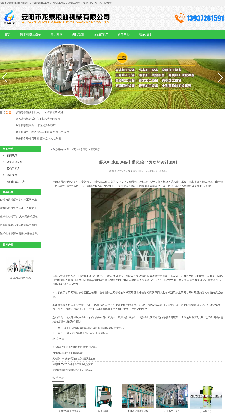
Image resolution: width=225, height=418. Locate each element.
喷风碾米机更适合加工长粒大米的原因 (38, 118)
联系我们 (145, 34)
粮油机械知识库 (16, 181)
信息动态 (82, 149)
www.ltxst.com (125, 171)
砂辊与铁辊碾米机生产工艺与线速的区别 (39, 112)
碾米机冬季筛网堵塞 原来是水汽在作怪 (38, 138)
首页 (8, 34)
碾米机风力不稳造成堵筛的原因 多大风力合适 (42, 131)
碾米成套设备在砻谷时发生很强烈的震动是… (75, 347)
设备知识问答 (14, 162)
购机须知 (78, 34)
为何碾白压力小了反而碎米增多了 (69, 352)
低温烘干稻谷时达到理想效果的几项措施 (72, 370)
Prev (2, 72)
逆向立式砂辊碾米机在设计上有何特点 (85, 333)
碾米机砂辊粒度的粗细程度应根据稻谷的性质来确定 (93, 328)
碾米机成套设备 (30, 34)
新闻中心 (124, 34)
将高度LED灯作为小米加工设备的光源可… (73, 364)
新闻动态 (12, 155)
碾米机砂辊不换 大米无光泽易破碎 (36, 125)
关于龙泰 (56, 34)
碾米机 (64, 181)
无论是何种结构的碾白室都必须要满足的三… (75, 358)
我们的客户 (100, 34)
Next (218, 72)
